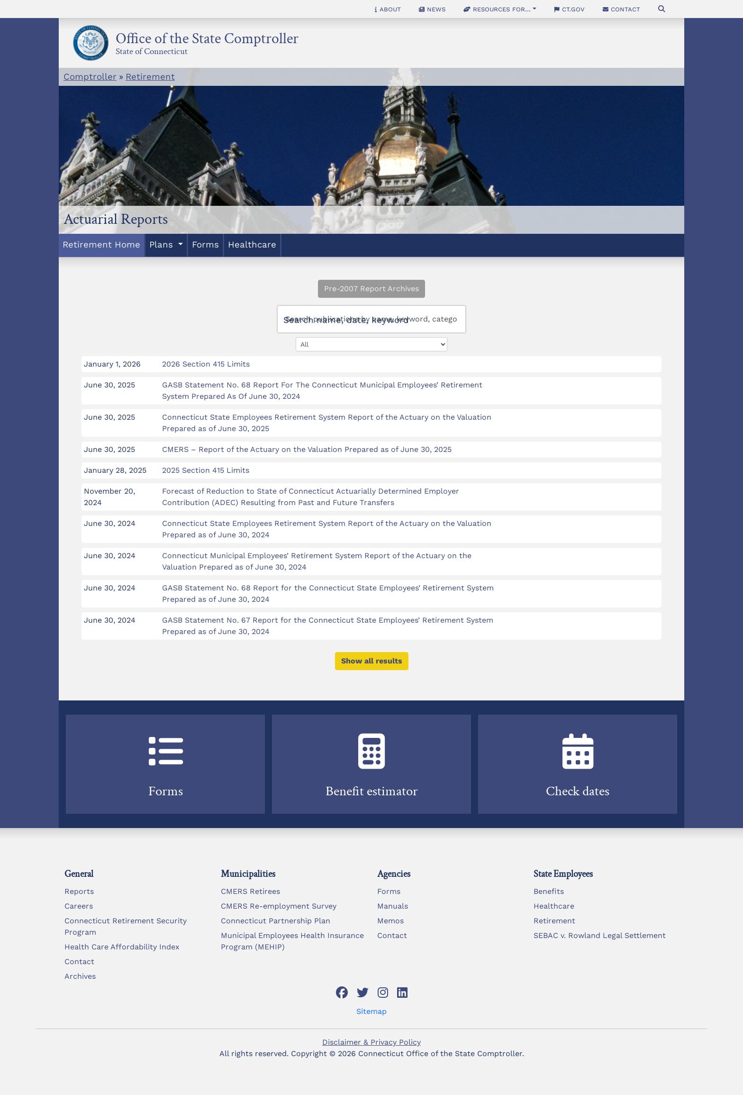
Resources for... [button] (497, 9)
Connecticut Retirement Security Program (125, 926)
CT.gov (569, 9)
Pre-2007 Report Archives (371, 288)
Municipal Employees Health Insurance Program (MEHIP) (292, 941)
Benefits (549, 891)
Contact (621, 9)
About (388, 9)
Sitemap (371, 1011)
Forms (205, 244)
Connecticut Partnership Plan (275, 920)
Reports (79, 891)
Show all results (371, 660)
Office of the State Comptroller (207, 36)
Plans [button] (162, 244)
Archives (80, 976)
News (432, 9)
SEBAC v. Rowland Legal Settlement (600, 935)
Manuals (392, 906)
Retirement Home (101, 244)
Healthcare (252, 244)
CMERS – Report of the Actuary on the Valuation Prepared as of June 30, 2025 (307, 449)
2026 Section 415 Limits (206, 363)
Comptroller (90, 77)
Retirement (150, 77)
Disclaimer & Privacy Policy (371, 1042)
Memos (390, 920)
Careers (78, 906)
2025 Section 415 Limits (205, 470)
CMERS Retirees (250, 891)
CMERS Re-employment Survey (278, 906)
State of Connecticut (152, 50)
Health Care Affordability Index (122, 946)
